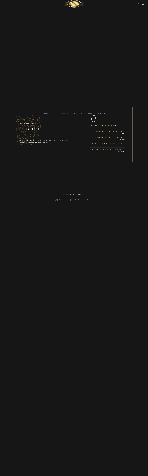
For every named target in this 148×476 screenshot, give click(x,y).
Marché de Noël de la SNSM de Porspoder (106, 149)
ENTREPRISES (77, 113)
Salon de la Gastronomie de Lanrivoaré (106, 137)
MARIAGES (45, 113)
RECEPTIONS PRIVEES (60, 113)
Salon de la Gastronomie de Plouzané (105, 131)
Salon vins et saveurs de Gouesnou (104, 143)
